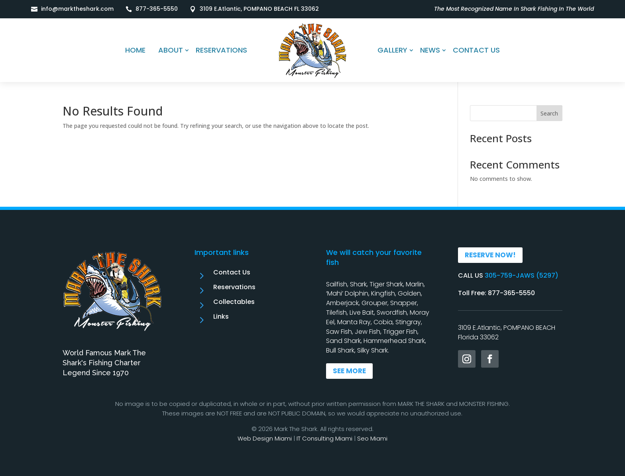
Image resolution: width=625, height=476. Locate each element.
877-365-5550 (157, 9)
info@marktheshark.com (77, 9)
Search (549, 113)
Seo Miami (372, 438)
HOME (135, 50)
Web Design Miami (265, 438)
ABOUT (170, 50)
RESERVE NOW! (490, 255)
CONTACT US (476, 50)
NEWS (430, 50)
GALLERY (392, 50)
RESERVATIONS (221, 50)
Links (221, 316)
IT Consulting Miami (324, 438)
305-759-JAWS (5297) (521, 275)
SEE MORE (349, 371)
